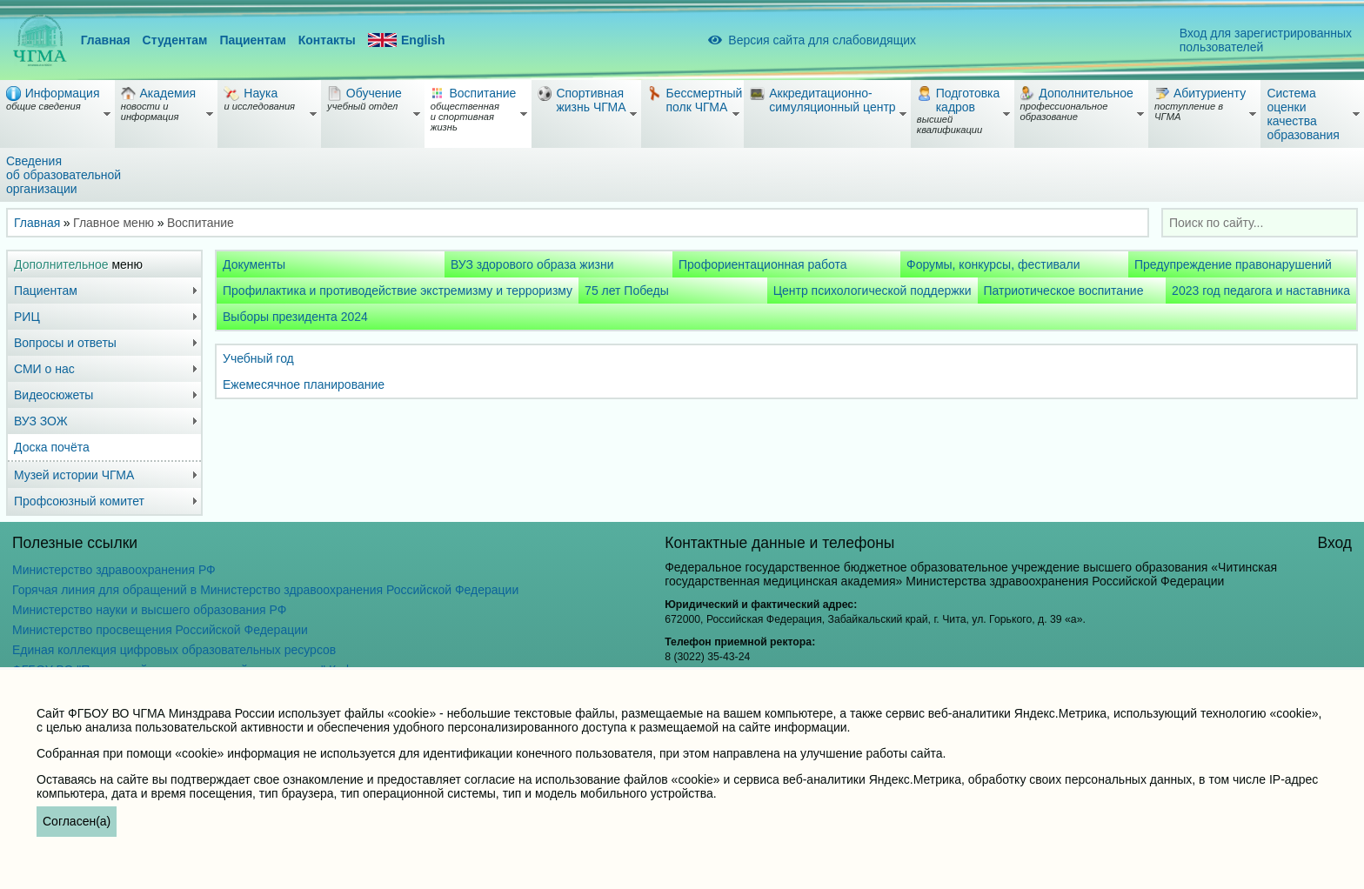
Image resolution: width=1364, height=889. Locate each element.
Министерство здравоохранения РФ (114, 570)
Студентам (175, 40)
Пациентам (252, 40)
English (406, 40)
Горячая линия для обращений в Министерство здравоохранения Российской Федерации (265, 590)
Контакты (327, 40)
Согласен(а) (76, 821)
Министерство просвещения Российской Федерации (160, 630)
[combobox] (1259, 222)
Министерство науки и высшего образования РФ (149, 610)
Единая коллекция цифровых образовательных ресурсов (174, 650)
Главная (105, 40)
